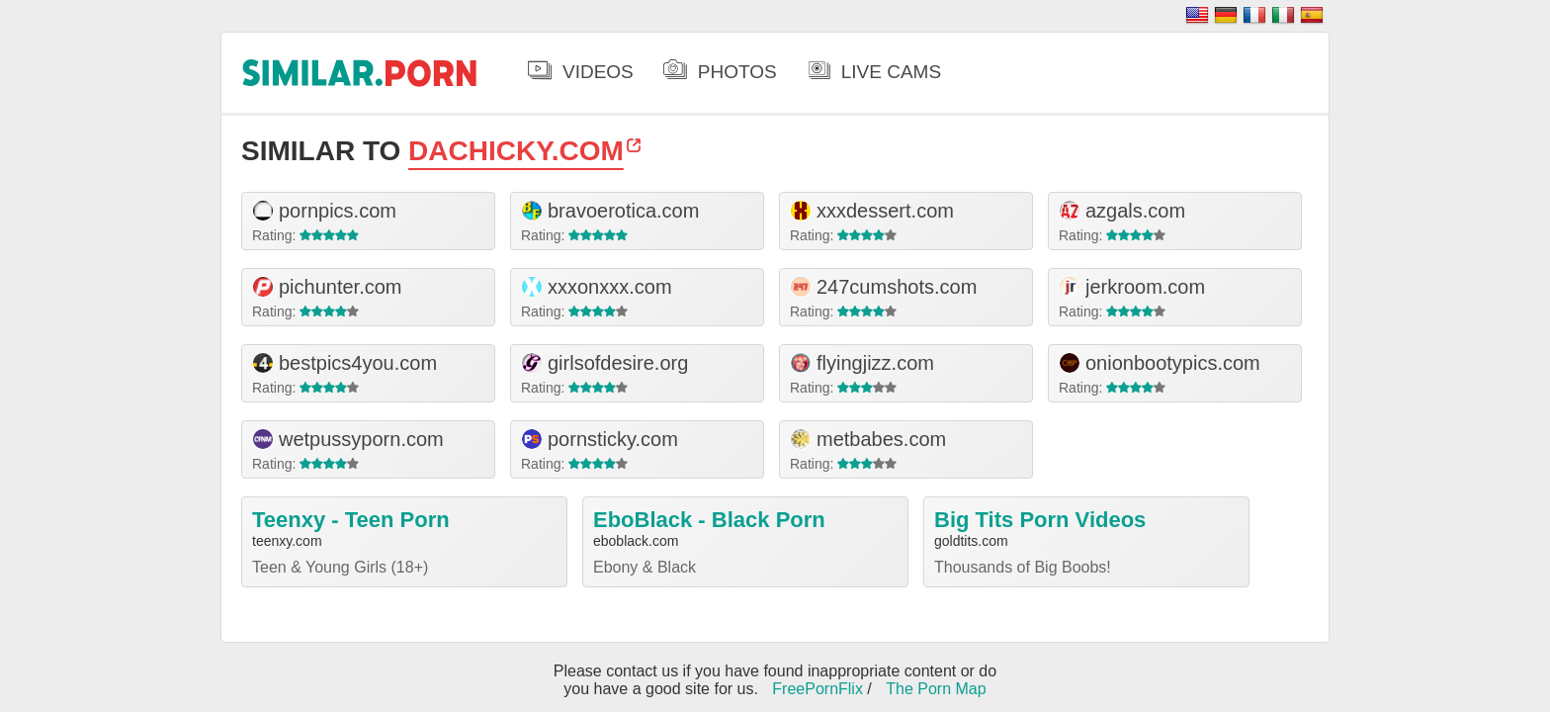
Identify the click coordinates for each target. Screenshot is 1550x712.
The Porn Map (936, 688)
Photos (737, 71)
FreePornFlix (817, 688)
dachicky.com (516, 150)
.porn (359, 72)
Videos (598, 71)
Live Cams (891, 71)
